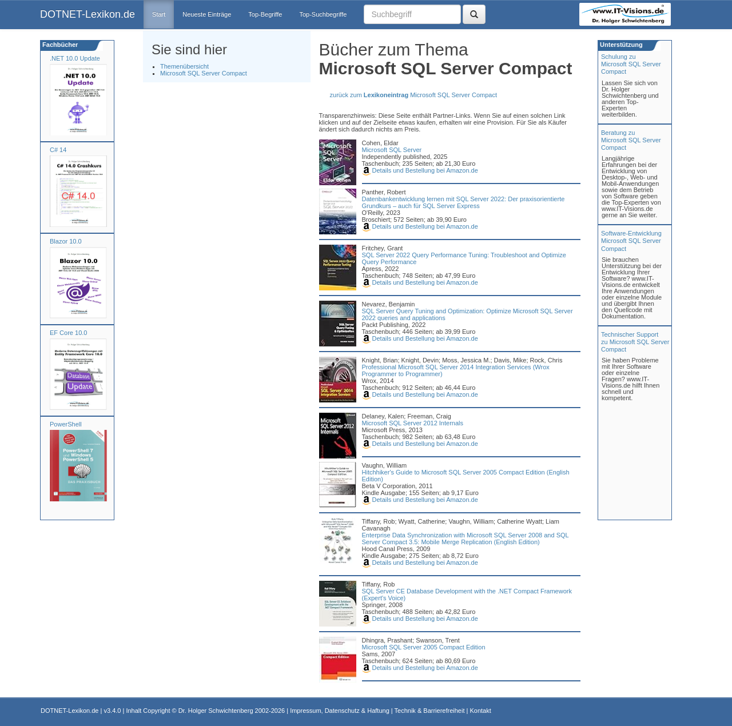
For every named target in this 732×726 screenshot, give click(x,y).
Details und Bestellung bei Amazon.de (420, 170)
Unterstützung (620, 44)
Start (158, 14)
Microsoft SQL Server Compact (203, 73)
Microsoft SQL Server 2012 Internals (413, 423)
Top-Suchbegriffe (323, 14)
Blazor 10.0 (66, 241)
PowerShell (66, 424)
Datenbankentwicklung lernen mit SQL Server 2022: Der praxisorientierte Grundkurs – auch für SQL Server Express (463, 202)
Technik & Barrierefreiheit (430, 710)
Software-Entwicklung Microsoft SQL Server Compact (631, 241)
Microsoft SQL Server (392, 149)
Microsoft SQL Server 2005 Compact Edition (424, 647)
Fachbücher (59, 44)
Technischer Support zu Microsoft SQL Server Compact (635, 342)
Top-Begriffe (265, 14)
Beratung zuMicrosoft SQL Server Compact (631, 140)
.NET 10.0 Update (75, 58)
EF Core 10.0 (68, 332)
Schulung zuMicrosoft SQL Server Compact (631, 64)
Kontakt (480, 710)
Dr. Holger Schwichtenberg (215, 710)
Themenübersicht (184, 66)
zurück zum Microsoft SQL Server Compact (413, 94)
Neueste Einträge (206, 14)
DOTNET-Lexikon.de (87, 14)
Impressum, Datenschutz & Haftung (339, 710)
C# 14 (58, 149)
